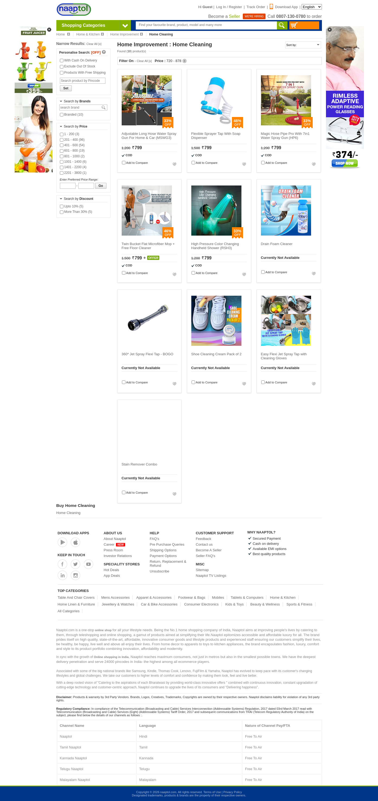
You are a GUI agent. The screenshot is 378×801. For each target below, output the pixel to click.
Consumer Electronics (201, 604)
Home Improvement (126, 34)
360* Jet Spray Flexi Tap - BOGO (147, 354)
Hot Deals (111, 570)
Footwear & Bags (191, 597)
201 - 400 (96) (72, 140)
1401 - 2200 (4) (73, 167)
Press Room (113, 550)
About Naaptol (115, 539)
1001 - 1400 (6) (73, 162)
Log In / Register (229, 7)
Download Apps (73, 533)
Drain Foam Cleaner (277, 244)
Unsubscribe (159, 571)
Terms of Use (212, 792)
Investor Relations (118, 556)
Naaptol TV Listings (211, 576)
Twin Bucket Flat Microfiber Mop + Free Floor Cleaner (148, 246)
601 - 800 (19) (72, 150)
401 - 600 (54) (72, 145)
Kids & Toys (234, 604)
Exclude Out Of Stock (77, 66)
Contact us (204, 544)
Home (63, 34)
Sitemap (202, 570)
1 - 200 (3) (69, 134)
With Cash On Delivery (78, 60)
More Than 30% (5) (76, 212)
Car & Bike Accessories (159, 604)
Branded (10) (71, 114)
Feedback (203, 539)
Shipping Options (163, 550)
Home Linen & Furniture (76, 604)
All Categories (69, 611)
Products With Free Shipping (83, 72)
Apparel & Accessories (154, 597)
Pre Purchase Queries (167, 544)
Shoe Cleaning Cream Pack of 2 (216, 354)
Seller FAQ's (205, 556)
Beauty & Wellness (265, 604)
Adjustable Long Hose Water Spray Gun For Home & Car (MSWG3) (149, 136)
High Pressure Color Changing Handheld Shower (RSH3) (215, 246)
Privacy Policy (232, 792)
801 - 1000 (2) (72, 156)
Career (114, 544)
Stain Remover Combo (139, 464)
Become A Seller (209, 550)
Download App (284, 7)
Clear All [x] (94, 43)
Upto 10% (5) (71, 206)
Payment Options (163, 556)
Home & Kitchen (90, 34)
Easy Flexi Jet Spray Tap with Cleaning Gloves (284, 356)
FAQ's (154, 539)
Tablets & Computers (247, 597)
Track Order (256, 7)
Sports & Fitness (299, 604)
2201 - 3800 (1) (73, 173)
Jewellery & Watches (118, 604)
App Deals (112, 576)
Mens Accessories (115, 597)
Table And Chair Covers (76, 597)
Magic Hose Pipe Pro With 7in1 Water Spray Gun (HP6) (285, 136)
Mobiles (218, 597)
